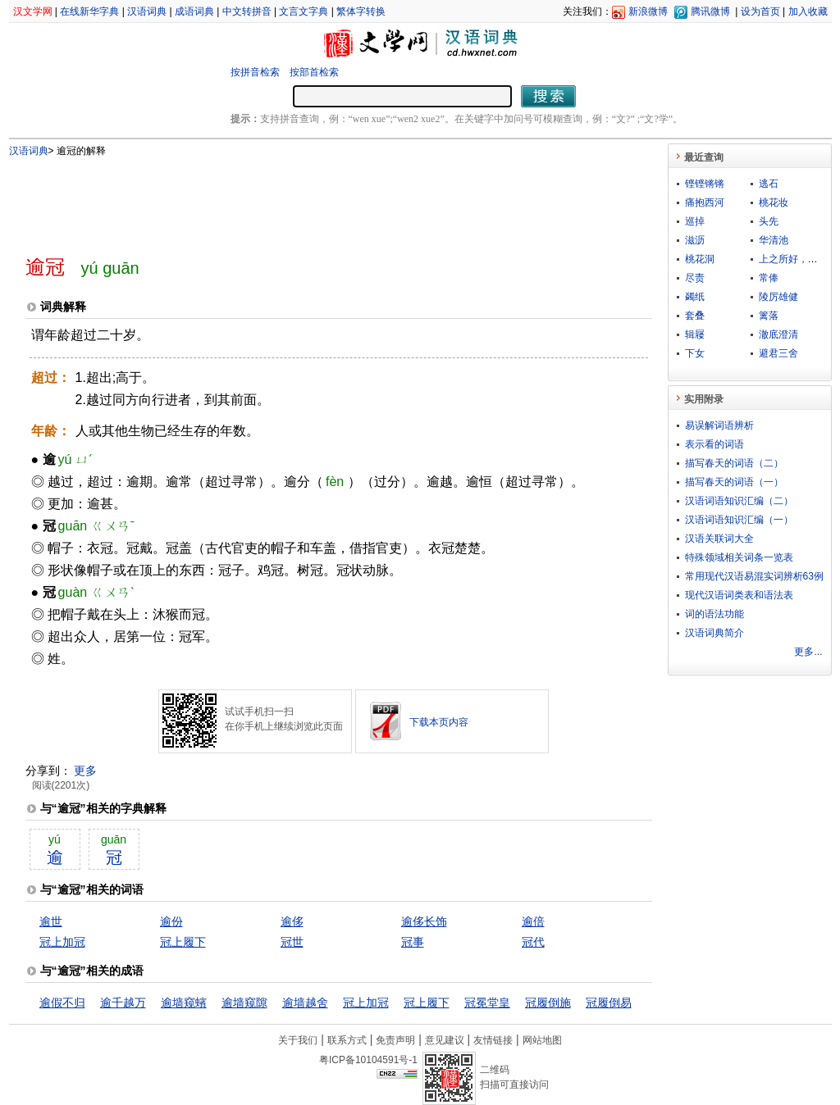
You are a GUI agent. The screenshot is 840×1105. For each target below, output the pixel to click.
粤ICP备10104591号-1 (368, 1060)
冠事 (412, 941)
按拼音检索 (255, 72)
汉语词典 (147, 11)
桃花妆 (773, 202)
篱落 (768, 315)
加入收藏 (808, 11)
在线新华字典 (89, 11)
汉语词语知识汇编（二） (739, 501)
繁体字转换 (361, 11)
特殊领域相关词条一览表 (739, 557)
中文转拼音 (247, 11)
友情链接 (493, 1040)
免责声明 (395, 1040)
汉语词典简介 (714, 633)
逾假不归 (62, 1002)
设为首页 (760, 11)
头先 (768, 221)
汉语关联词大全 (719, 538)
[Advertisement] (311, 199)
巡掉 (695, 221)
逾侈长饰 (424, 921)
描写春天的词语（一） (734, 482)
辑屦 (695, 334)
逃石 (768, 183)
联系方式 (347, 1040)
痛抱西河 (704, 202)
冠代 (533, 941)
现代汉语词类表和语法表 (739, 595)
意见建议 (444, 1040)
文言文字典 (303, 11)
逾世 (50, 921)
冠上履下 (183, 941)
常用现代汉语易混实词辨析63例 (754, 576)
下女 (695, 353)
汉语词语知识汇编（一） (739, 519)
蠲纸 (695, 296)
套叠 (695, 315)
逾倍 (533, 921)
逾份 (171, 921)
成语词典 (194, 11)
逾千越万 (123, 1002)
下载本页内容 (438, 722)
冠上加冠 (62, 941)
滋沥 (695, 240)
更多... (808, 651)
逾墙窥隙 (244, 1002)
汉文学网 (32, 11)
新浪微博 (648, 11)
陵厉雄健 (778, 296)
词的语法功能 (714, 614)
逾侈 (292, 921)
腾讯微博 (710, 11)
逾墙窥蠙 (184, 1002)
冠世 (292, 941)
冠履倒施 (548, 1002)
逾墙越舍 (305, 1002)
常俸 (768, 278)
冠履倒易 (609, 1002)
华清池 (773, 240)
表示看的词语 (714, 444)
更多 (85, 770)
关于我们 (297, 1040)
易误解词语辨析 (719, 425)
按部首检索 (314, 72)
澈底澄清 (778, 334)
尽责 (695, 278)
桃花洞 (699, 259)
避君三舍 (778, 353)
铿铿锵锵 (704, 183)
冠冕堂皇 (487, 1002)
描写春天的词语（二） (734, 463)
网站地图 (542, 1040)
